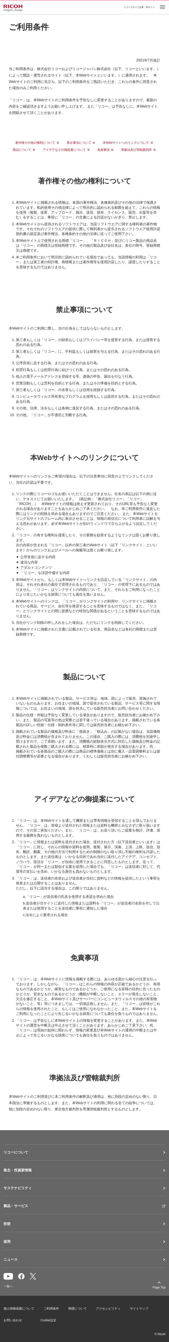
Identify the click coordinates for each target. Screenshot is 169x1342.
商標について (77, 1308)
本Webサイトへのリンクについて (126, 142)
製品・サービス (16, 1206)
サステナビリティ (18, 1188)
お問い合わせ (13, 1320)
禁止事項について (79, 142)
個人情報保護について (19, 1308)
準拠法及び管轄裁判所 (136, 149)
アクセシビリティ (108, 1308)
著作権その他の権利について (35, 142)
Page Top (158, 1287)
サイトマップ (139, 1308)
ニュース (11, 1259)
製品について (22, 149)
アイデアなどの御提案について (64, 149)
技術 (7, 1224)
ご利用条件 (51, 1308)
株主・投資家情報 (18, 1170)
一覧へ (8, 1286)
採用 (7, 1241)
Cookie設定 (48, 1320)
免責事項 (103, 149)
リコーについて (16, 1152)
